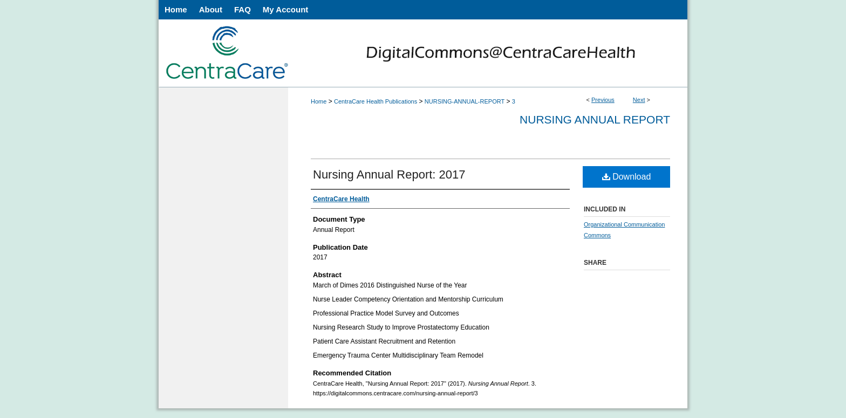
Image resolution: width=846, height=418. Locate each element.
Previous (603, 100)
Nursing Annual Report (595, 119)
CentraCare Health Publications (375, 101)
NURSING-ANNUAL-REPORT (464, 101)
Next (639, 100)
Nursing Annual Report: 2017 (389, 174)
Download (626, 176)
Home (318, 101)
